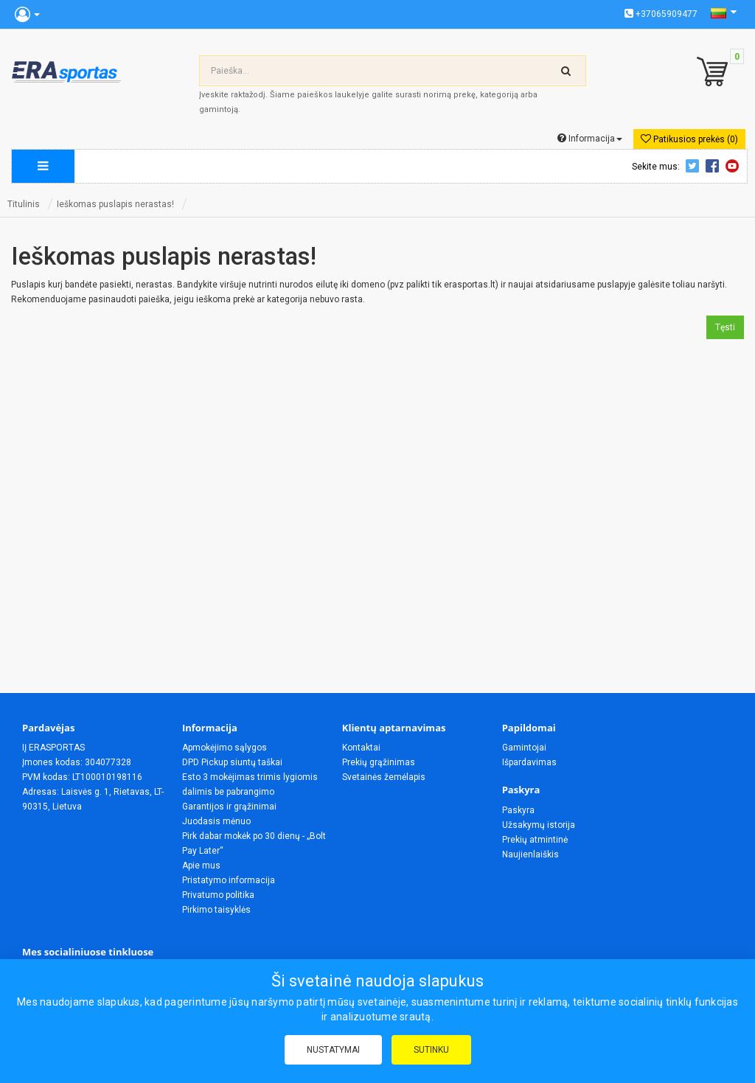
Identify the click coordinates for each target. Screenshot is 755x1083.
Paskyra (518, 810)
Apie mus (201, 865)
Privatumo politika (218, 895)
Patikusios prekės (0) (689, 138)
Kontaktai (361, 747)
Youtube (734, 166)
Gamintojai (524, 747)
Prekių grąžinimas (378, 762)
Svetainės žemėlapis (383, 777)
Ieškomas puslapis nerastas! (115, 204)
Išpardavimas (529, 762)
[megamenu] (43, 166)
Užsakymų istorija (538, 825)
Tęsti (725, 327)
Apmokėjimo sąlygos (224, 747)
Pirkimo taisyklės (216, 910)
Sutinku (431, 1050)
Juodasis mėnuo (216, 821)
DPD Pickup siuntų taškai (232, 762)
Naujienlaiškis (530, 854)
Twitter (694, 166)
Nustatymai (333, 1050)
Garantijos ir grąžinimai (229, 806)
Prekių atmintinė (535, 840)
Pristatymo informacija (228, 880)
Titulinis (23, 204)
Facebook (714, 166)
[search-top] (566, 70)
